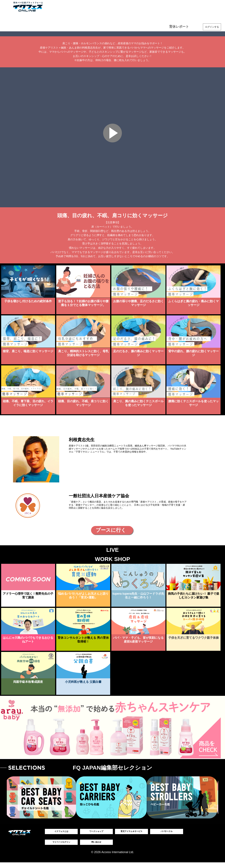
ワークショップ (68, 26)
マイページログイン (61, 843)
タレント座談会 (106, 26)
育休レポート (181, 26)
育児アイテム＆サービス (25, 26)
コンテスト (144, 26)
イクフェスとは (61, 831)
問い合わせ (96, 843)
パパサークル (167, 831)
